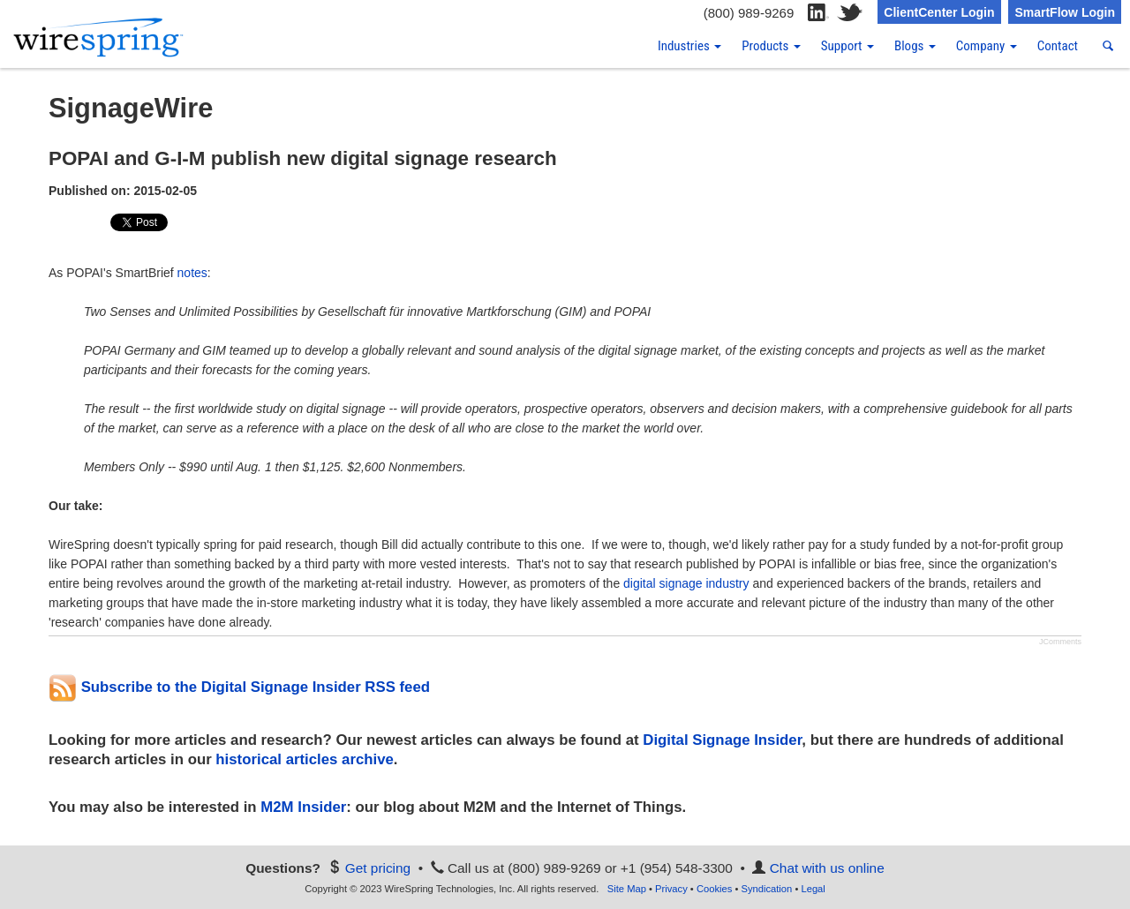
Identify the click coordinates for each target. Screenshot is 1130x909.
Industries (689, 46)
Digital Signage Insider (722, 740)
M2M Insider (303, 807)
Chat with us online (827, 867)
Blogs (915, 46)
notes (192, 273)
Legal (813, 888)
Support (847, 46)
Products (771, 46)
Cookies (714, 888)
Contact (1057, 46)
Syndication (766, 888)
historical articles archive (304, 759)
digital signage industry (686, 583)
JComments (1060, 641)
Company (986, 46)
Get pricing (378, 867)
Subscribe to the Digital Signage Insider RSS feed (239, 687)
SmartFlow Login (1064, 12)
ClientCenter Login (939, 12)
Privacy (671, 888)
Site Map (626, 888)
